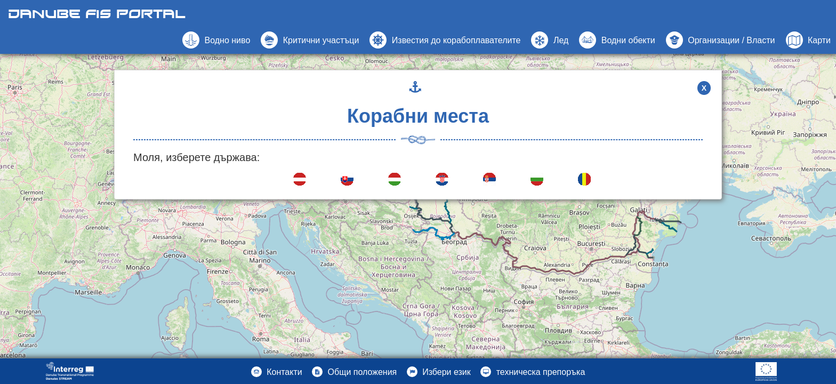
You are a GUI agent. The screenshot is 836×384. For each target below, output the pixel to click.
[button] (617, 40)
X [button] (704, 88)
